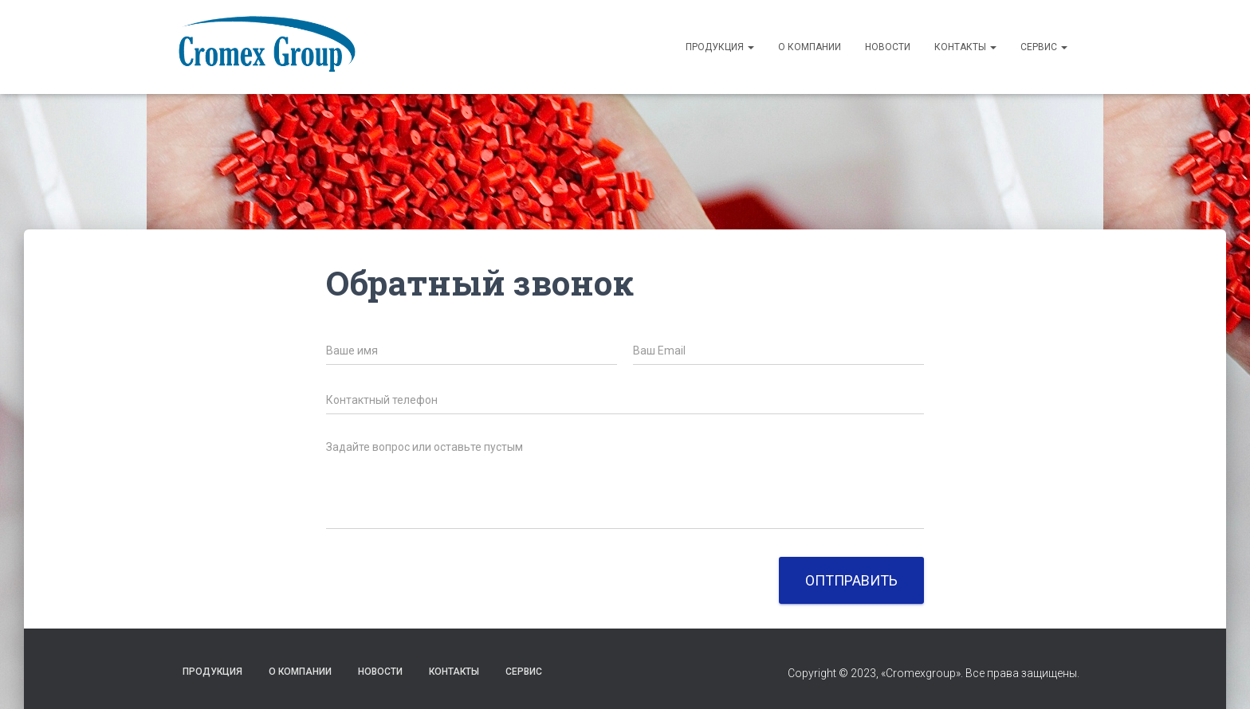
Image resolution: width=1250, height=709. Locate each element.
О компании (809, 47)
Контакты (965, 47)
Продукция (720, 47)
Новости (887, 47)
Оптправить (851, 580)
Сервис (1043, 47)
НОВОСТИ (380, 671)
